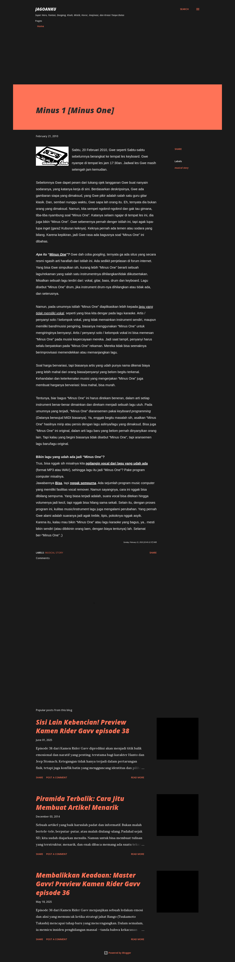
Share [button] (178, 149)
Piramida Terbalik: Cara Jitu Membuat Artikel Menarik (80, 803)
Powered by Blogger (117, 952)
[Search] (184, 9)
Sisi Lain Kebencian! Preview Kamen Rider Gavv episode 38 (82, 726)
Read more (137, 777)
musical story (181, 167)
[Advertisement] (117, 55)
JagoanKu (45, 9)
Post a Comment (56, 777)
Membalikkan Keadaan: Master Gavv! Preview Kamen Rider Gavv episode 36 (88, 884)
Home (40, 26)
